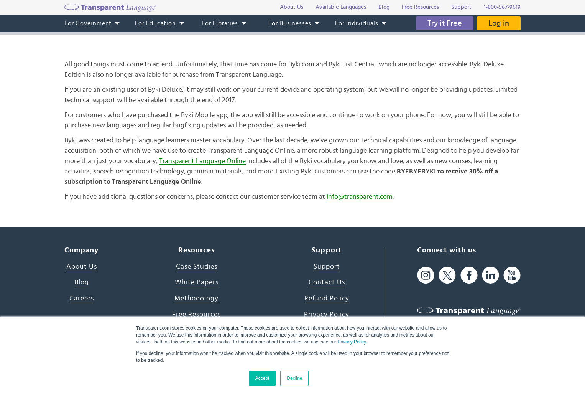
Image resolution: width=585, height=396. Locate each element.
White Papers (197, 282)
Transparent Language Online (202, 161)
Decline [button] (294, 378)
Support (327, 266)
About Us (81, 266)
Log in (498, 23)
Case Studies (196, 266)
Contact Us (327, 282)
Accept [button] (262, 378)
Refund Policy (326, 298)
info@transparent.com (360, 196)
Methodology (196, 298)
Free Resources (196, 314)
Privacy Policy (351, 342)
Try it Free (444, 23)
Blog (81, 282)
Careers (81, 298)
